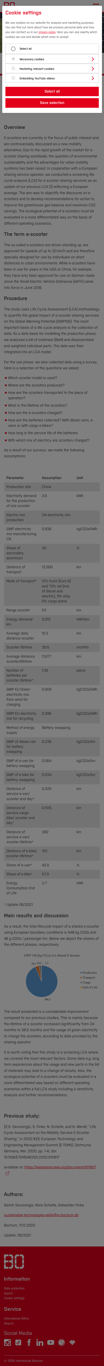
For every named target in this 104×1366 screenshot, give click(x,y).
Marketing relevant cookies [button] (37, 69)
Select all (25, 48)
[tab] (54, 58)
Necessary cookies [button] (32, 59)
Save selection (52, 103)
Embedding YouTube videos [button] (37, 78)
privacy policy (47, 32)
